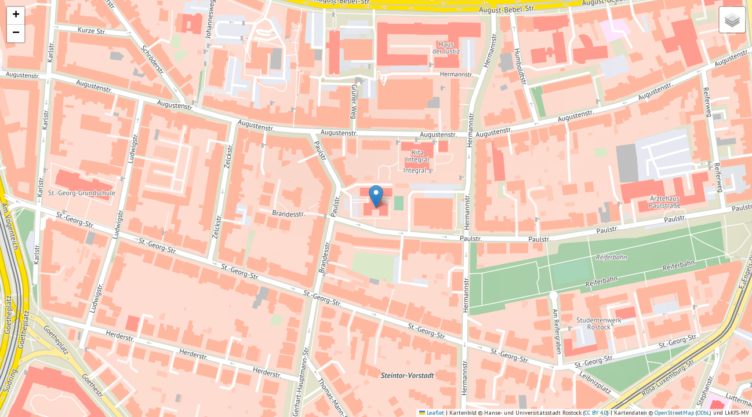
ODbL (703, 412)
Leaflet (431, 412)
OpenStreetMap (674, 412)
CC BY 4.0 (595, 412)
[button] (376, 197)
